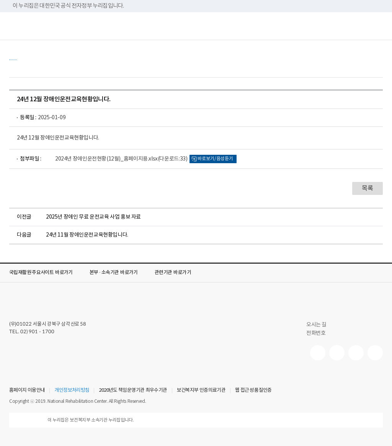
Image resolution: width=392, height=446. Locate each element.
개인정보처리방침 (71, 390)
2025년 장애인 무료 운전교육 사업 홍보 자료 (93, 217)
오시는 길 (319, 325)
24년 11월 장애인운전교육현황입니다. (87, 235)
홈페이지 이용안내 (27, 390)
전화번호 (315, 333)
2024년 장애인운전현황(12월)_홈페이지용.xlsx (121, 159)
